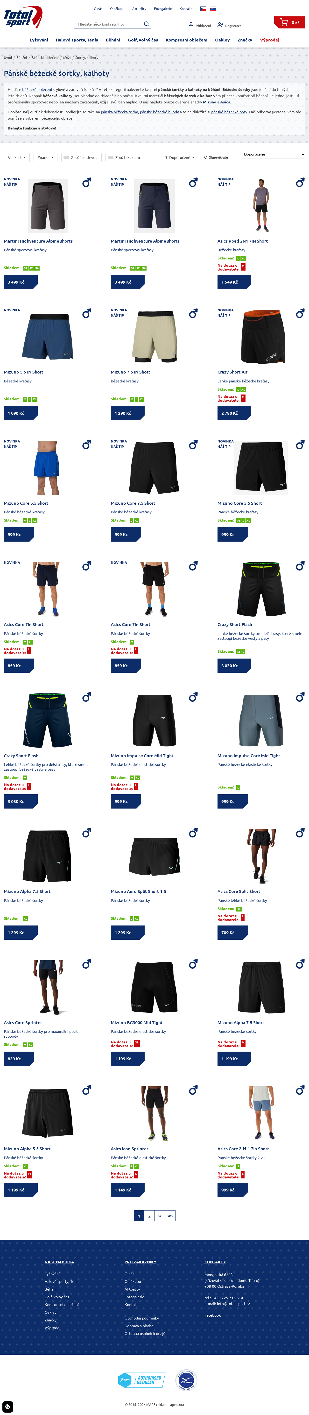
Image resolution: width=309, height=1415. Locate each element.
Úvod (8, 58)
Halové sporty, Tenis (77, 39)
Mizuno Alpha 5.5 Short (27, 1148)
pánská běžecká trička (119, 112)
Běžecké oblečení (45, 58)
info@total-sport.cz (233, 1303)
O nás (98, 9)
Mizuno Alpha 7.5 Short (27, 891)
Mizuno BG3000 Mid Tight (137, 1022)
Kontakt (186, 9)
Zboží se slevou (84, 157)
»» (170, 1215)
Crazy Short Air (232, 371)
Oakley (222, 39)
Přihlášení (199, 25)
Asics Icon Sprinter (129, 1148)
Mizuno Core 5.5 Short (26, 503)
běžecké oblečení (37, 89)
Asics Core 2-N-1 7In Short (243, 1148)
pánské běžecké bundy (159, 112)
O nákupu (117, 9)
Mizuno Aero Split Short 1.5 (138, 891)
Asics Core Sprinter (23, 1022)
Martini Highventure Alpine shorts (38, 240)
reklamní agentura (170, 1405)
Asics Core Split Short (239, 891)
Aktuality (139, 9)
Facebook (212, 1315)
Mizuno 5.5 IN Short (23, 371)
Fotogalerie (163, 9)
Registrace (230, 25)
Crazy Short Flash (235, 624)
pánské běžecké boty (229, 112)
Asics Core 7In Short (24, 624)
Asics (225, 102)
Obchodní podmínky (142, 1318)
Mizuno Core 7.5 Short (133, 503)
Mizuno (209, 102)
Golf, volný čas (143, 39)
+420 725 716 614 (227, 1298)
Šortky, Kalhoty (86, 58)
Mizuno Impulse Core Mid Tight (142, 755)
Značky (245, 39)
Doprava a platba (139, 1326)
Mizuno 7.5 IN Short (130, 371)
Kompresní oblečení (186, 39)
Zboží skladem (127, 157)
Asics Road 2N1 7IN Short (243, 240)
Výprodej (269, 39)
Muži (67, 58)
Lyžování (39, 39)
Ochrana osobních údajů (145, 1333)
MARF (150, 1405)
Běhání (113, 39)
